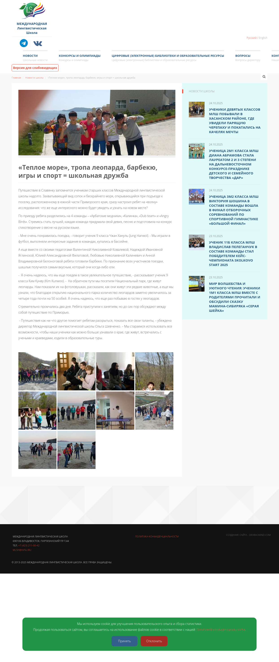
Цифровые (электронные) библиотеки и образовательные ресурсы (168, 58)
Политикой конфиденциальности (220, 629)
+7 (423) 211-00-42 (28, 545)
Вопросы (247, 58)
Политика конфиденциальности (157, 536)
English (263, 38)
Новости (35, 58)
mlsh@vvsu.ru (22, 550)
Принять (124, 641)
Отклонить (154, 641)
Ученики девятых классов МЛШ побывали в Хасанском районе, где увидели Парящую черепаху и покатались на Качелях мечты (235, 120)
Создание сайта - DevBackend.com (248, 535)
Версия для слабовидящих (35, 68)
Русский (252, 38)
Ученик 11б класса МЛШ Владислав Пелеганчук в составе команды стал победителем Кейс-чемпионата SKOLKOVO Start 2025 (233, 253)
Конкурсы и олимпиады (79, 58)
